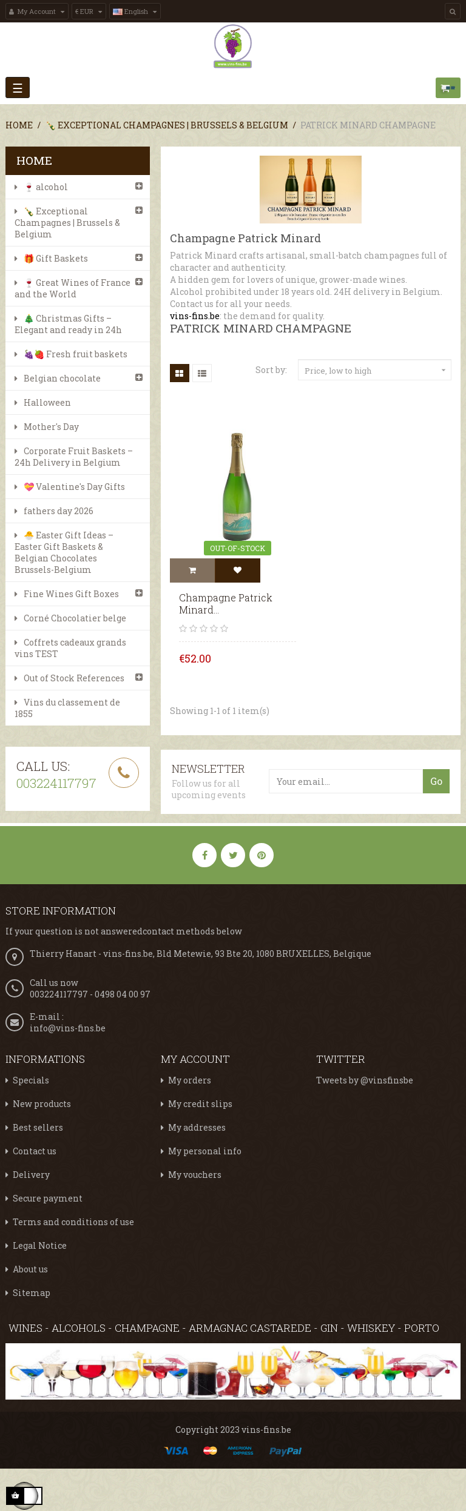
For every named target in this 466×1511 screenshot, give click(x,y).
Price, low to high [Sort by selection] (376, 370)
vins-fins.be (195, 316)
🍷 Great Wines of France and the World (72, 288)
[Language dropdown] (135, 11)
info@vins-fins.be (68, 1028)
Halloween (47, 402)
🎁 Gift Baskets (56, 258)
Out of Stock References (74, 678)
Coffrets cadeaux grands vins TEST (70, 648)
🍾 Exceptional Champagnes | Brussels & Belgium (67, 222)
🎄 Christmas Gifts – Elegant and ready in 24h (68, 324)
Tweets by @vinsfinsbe (364, 1080)
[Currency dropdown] (89, 11)
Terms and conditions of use (73, 1222)
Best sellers (38, 1127)
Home (34, 160)
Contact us (34, 1151)
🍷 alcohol (46, 187)
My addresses (197, 1127)
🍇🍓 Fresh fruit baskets (75, 354)
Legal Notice (40, 1245)
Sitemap (31, 1292)
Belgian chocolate (62, 378)
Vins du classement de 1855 (67, 707)
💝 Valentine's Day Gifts (74, 486)
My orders (189, 1080)
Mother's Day (51, 426)
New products (42, 1103)
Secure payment (48, 1198)
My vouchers (194, 1174)
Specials (31, 1080)
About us (30, 1269)
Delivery (31, 1174)
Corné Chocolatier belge (75, 618)
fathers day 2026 (58, 511)
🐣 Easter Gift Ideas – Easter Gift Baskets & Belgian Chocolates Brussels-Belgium (64, 552)
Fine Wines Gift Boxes (71, 594)
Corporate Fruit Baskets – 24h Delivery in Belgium (74, 456)
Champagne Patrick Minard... (225, 603)
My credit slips (200, 1103)
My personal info (204, 1151)
